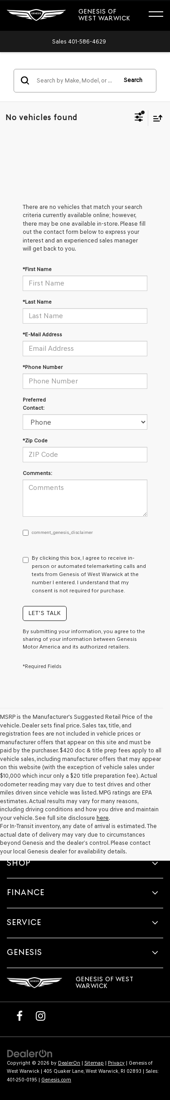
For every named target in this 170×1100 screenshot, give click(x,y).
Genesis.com (56, 1080)
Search (133, 80)
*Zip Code (35, 440)
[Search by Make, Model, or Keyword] (75, 81)
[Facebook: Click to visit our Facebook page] (19, 1016)
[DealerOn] (30, 1053)
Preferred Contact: (34, 404)
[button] (79, 41)
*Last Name (37, 302)
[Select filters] (139, 118)
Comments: (37, 473)
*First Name (37, 269)
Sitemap (94, 1063)
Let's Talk (45, 613)
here (103, 817)
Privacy (116, 1063)
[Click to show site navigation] (160, 15)
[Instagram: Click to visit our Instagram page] (40, 1016)
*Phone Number (43, 367)
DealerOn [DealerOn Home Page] (69, 1063)
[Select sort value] (155, 118)
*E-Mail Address (42, 334)
